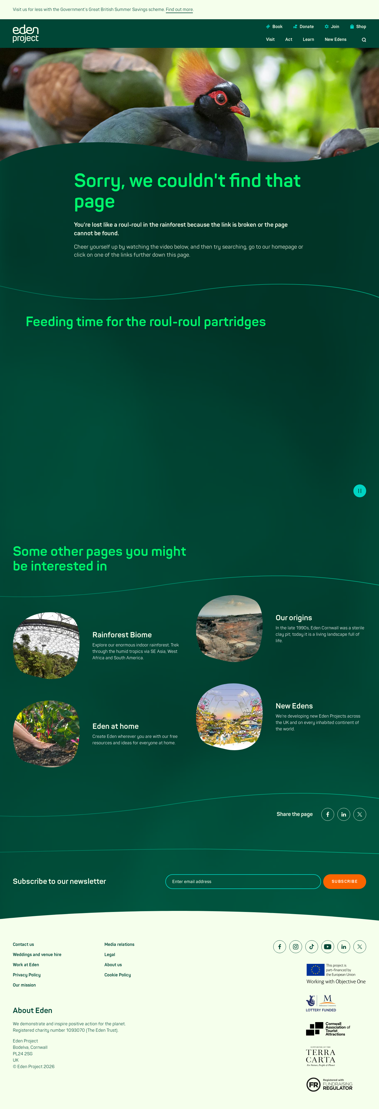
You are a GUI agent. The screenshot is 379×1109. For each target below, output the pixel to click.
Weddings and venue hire (37, 954)
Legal (109, 954)
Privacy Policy (27, 975)
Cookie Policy (117, 975)
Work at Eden (26, 965)
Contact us (23, 944)
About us (113, 965)
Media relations (119, 944)
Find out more (179, 9)
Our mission (24, 985)
